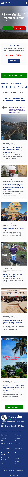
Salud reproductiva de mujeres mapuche (13, 228)
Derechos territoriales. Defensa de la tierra (13, 181)
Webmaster (17, 472)
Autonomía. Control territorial (10, 144)
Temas (7, 28)
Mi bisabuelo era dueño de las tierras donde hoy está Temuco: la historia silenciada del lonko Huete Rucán (13, 186)
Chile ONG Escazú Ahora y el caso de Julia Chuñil (12, 274)
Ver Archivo (13, 60)
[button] (26, 3)
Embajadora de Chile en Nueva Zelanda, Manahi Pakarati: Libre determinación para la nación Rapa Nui (13, 387)
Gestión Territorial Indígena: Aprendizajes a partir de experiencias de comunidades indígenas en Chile (13, 150)
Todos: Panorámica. (13, 407)
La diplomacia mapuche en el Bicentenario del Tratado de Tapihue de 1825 (13, 321)
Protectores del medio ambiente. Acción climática (12, 270)
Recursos (19, 28)
